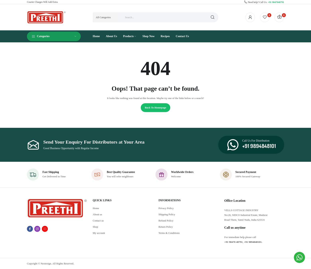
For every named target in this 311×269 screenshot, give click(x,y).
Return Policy (165, 226)
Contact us (98, 220)
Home (96, 208)
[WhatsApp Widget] (299, 257)
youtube (45, 229)
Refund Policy (165, 220)
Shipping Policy (166, 214)
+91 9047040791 (276, 2)
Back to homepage (155, 107)
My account (99, 232)
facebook (30, 229)
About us (97, 214)
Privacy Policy (166, 208)
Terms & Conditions (169, 232)
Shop (95, 226)
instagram (37, 229)
